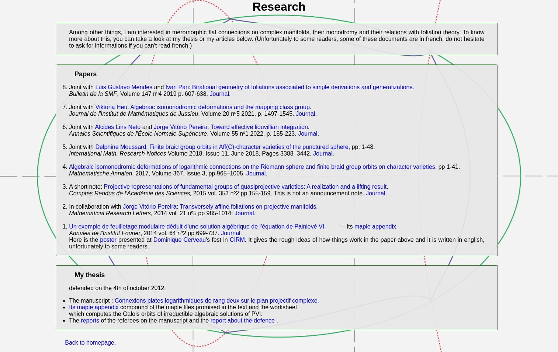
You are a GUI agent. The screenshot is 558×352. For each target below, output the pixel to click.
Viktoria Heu (111, 107)
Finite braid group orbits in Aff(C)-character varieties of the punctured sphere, (249, 147)
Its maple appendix (94, 307)
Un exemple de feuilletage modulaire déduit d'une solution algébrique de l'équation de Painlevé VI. (197, 226)
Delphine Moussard (120, 147)
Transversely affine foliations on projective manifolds (248, 206)
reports (90, 320)
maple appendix (375, 226)
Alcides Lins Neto (118, 127)
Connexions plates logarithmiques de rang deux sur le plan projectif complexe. (217, 300)
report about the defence (244, 320)
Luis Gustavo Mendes (123, 87)
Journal (219, 94)
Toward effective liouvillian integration (259, 127)
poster (109, 240)
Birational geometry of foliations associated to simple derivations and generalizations (302, 87)
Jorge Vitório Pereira (181, 127)
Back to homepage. (90, 342)
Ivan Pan (177, 87)
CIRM (237, 240)
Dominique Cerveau (179, 240)
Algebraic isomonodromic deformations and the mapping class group (219, 107)
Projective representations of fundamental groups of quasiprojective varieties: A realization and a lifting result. (246, 187)
